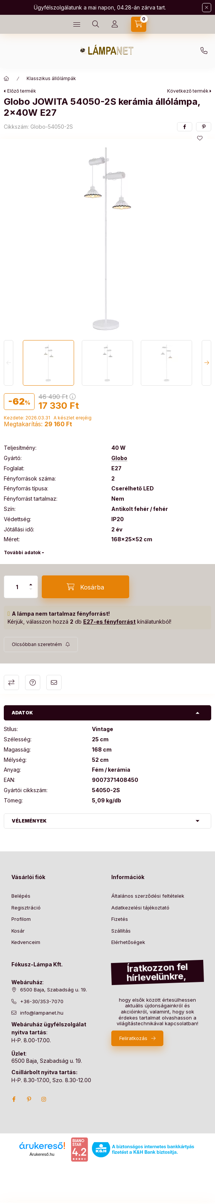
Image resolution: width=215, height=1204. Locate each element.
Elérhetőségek (128, 942)
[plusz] (31, 584)
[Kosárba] (85, 586)
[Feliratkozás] (41, 644)
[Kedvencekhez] (199, 138)
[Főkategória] (6, 78)
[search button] (95, 24)
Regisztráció (26, 908)
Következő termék (188, 91)
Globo (119, 458)
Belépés (20, 896)
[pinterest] (203, 126)
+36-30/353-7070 (204, 51)
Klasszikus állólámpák (51, 78)
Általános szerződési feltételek (147, 896)
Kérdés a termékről (32, 682)
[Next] (206, 363)
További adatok (22, 552)
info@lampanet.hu (41, 1013)
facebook (13, 1099)
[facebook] (184, 126)
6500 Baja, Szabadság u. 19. (53, 990)
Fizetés (119, 919)
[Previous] (8, 363)
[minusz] (31, 589)
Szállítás (121, 931)
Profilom (21, 919)
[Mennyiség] (17, 587)
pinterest (28, 1099)
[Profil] (114, 24)
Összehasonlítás (11, 682)
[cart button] (138, 24)
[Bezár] (206, 7)
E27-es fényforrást (109, 621)
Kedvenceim (25, 942)
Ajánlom (54, 682)
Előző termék (21, 91)
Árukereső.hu (42, 1154)
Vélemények (29, 821)
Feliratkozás (133, 1038)
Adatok (22, 712)
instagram (44, 1099)
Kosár (18, 931)
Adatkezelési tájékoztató (140, 908)
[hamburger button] (76, 24)
